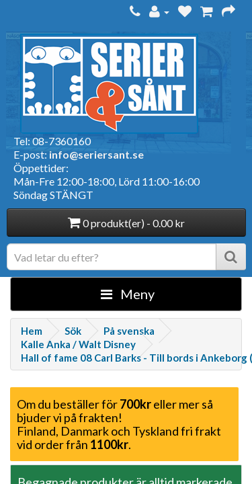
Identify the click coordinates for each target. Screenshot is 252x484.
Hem (31, 331)
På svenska (129, 331)
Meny (128, 294)
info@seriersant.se (96, 154)
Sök (73, 331)
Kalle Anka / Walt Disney (78, 344)
